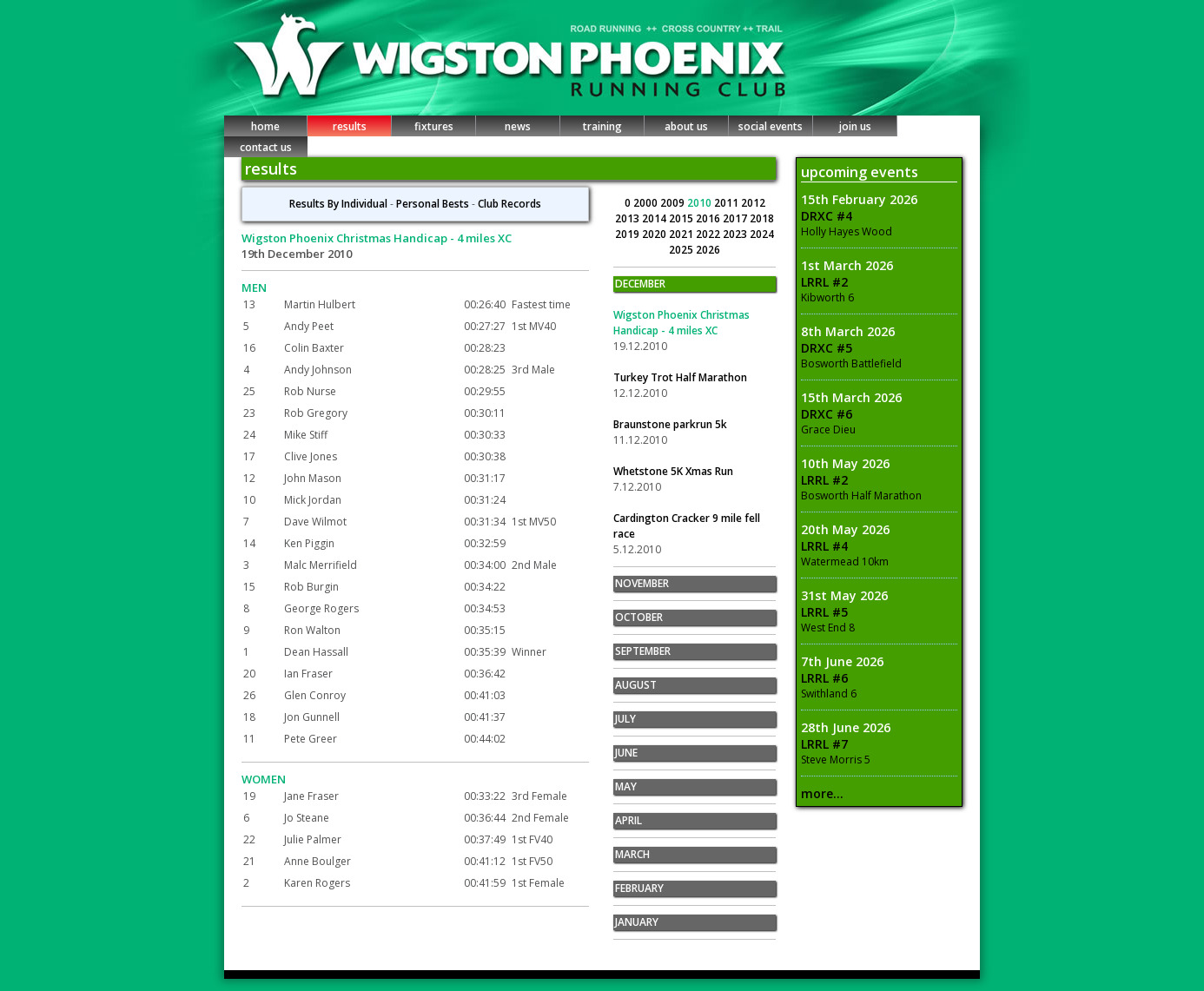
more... (822, 793)
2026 (708, 249)
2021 (682, 234)
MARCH (632, 854)
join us (855, 126)
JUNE (626, 752)
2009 (673, 202)
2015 (682, 218)
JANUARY (636, 922)
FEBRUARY (639, 888)
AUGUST (636, 684)
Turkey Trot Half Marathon (680, 377)
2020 (655, 234)
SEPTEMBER (643, 651)
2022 (709, 234)
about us (686, 126)
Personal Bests (432, 203)
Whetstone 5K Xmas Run (673, 471)
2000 (646, 202)
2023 (736, 234)
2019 (628, 234)
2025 (682, 249)
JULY (625, 718)
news (518, 126)
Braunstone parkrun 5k (670, 424)
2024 (762, 234)
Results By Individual (338, 203)
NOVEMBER (642, 583)
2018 (762, 218)
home (265, 126)
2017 (736, 218)
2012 (753, 202)
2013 (628, 218)
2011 (727, 202)
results (350, 126)
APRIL (628, 820)
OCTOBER (639, 617)
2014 (655, 218)
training (602, 126)
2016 (709, 218)
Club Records (509, 203)
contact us (266, 147)
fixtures (433, 126)
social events (770, 126)
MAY (626, 786)
